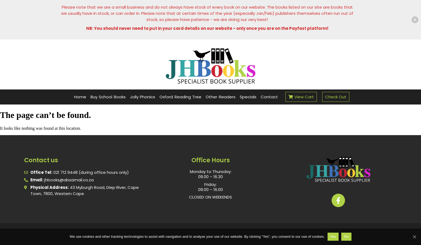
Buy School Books (108, 97)
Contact (269, 97)
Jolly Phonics (142, 97)
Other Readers (220, 97)
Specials (248, 97)
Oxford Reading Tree (180, 97)
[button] (415, 19)
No (346, 237)
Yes (333, 237)
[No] (414, 236)
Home (80, 97)
